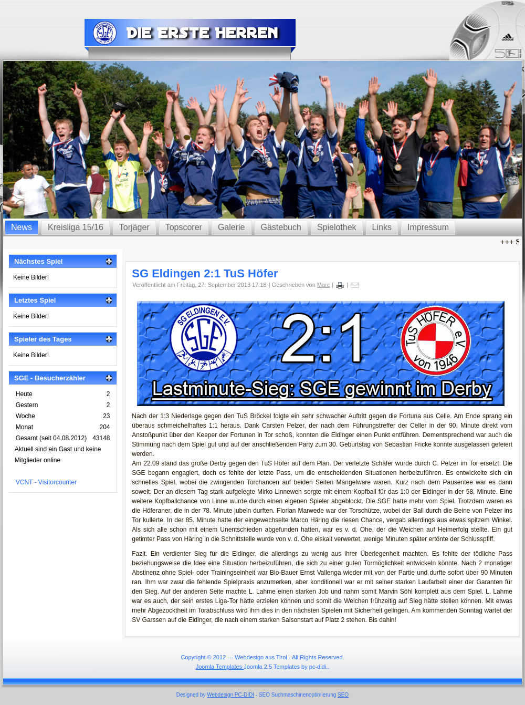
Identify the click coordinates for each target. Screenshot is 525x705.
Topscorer (183, 227)
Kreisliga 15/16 (75, 227)
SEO (343, 695)
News (21, 227)
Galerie (231, 227)
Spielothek (336, 227)
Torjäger (134, 227)
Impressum (428, 227)
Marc (323, 285)
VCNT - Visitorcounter (46, 482)
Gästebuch (281, 227)
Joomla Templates (220, 666)
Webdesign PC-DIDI (230, 695)
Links (382, 227)
